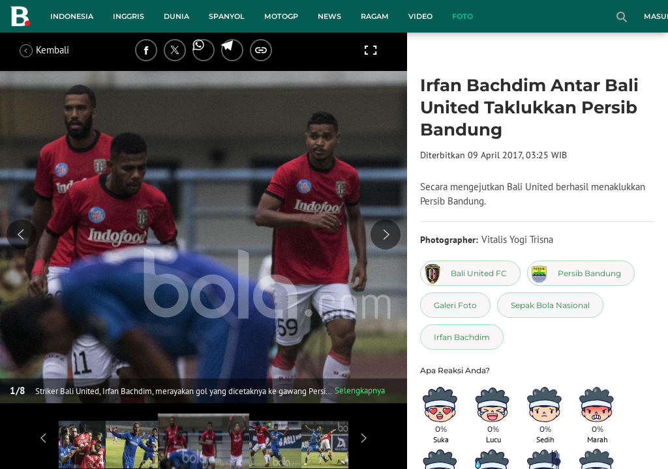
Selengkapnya (360, 390)
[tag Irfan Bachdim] (462, 337)
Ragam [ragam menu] (375, 16)
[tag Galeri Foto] (455, 305)
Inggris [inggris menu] (128, 16)
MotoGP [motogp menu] (281, 16)
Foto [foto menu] (462, 16)
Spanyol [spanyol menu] (227, 16)
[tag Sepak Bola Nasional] (550, 305)
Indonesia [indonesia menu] (71, 16)
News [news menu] (329, 16)
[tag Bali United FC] (470, 273)
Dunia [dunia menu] (176, 16)
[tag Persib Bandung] (581, 273)
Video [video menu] (420, 16)
